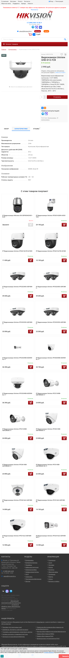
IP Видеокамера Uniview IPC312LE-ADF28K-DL (17, 536)
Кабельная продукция (31, 567)
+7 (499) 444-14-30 (33, 23)
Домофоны (28, 565)
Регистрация (59, 1)
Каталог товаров (10, 44)
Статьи (50, 579)
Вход (51, 1)
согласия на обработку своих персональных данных (10, 606)
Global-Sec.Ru (40, 622)
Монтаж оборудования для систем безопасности (51, 631)
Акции (46, 31)
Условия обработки (49, 652)
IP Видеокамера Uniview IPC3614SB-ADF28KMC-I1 (14, 465)
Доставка (13, 1)
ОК (2, 656)
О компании (4, 1)
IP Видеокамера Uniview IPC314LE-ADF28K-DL (50, 500)
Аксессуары (28, 576)
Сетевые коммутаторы (32, 572)
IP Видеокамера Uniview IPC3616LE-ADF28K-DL (17, 500)
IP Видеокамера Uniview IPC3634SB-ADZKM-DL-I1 (51, 358)
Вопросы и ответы (53, 581)
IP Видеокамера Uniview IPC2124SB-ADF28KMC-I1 (14, 429)
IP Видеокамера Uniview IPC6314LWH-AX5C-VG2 (51, 216)
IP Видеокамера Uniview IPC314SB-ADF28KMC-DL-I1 (48, 465)
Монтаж (37, 31)
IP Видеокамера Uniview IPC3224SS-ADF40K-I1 (17, 287)
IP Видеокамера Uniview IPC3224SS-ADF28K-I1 (51, 287)
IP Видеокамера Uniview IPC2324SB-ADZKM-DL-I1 (17, 358)
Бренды (23, 3)
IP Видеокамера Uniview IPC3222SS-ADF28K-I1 (51, 323)
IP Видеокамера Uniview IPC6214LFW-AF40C (17, 251)
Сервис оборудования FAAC (45, 636)
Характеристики (21, 129)
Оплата (20, 1)
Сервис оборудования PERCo (45, 634)
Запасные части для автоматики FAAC (48, 638)
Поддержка (16, 3)
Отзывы (36, 128)
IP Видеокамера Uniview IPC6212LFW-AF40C (51, 251)
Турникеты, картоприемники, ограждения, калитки (17, 632)
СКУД (27, 574)
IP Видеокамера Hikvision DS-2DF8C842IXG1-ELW (17, 216)
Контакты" (34, 10)
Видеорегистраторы (31, 562)
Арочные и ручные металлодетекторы (13, 636)
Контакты (27, 1)
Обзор (6, 129)
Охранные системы (31, 569)
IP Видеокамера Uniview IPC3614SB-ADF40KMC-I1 (48, 429)
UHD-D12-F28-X (60, 72)
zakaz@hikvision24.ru (25, 31)
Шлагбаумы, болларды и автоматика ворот (15, 629)
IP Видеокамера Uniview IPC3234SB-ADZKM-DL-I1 (17, 394)
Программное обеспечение (33, 579)
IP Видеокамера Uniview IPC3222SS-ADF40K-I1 (17, 323)
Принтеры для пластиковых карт (12, 627)
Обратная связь (6, 3)
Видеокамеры (52, 118)
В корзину (57, 97)
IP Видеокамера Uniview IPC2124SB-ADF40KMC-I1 (48, 394)
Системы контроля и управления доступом (15, 634)
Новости (30, 3)
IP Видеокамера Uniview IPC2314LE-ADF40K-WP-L (51, 536)
